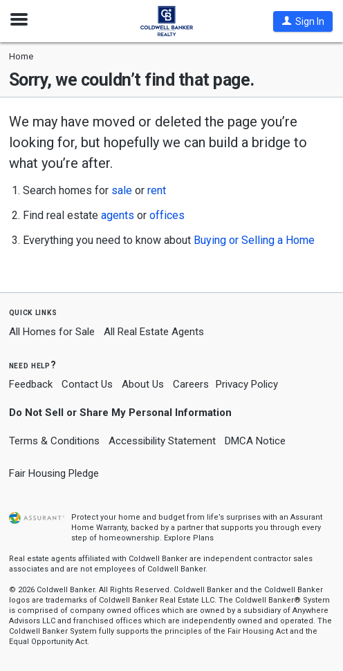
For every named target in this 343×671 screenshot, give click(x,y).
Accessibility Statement (162, 441)
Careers (191, 384)
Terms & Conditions (54, 441)
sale (121, 190)
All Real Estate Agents (154, 331)
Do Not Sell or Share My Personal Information (120, 412)
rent (156, 190)
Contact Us (87, 384)
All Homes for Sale (52, 331)
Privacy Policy (247, 384)
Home (21, 56)
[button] (303, 21)
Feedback (31, 384)
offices (167, 215)
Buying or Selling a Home (254, 240)
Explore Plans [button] (189, 537)
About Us (143, 384)
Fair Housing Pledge (54, 473)
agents (117, 215)
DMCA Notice (255, 441)
